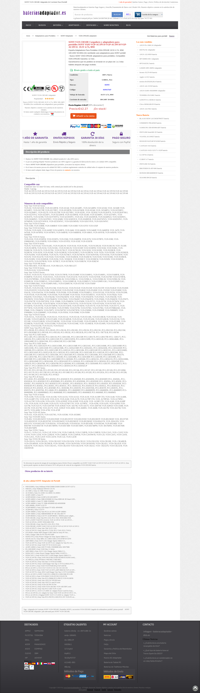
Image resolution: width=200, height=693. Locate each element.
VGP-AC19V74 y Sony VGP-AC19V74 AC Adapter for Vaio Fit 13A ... (49, 543)
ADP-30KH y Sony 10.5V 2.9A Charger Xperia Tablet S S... (45, 541)
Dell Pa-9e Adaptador (147, 50)
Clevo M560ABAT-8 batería (149, 104)
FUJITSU (29, 635)
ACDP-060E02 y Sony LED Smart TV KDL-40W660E (43, 507)
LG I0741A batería (146, 155)
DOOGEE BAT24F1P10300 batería (152, 141)
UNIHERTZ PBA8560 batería (150, 123)
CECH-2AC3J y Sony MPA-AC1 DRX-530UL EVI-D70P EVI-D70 (48, 539)
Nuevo (171, 36)
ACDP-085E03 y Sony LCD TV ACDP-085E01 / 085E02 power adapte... (50, 516)
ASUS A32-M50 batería (148, 54)
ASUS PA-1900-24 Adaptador (150, 45)
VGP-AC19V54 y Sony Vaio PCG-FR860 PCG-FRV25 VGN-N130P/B (49, 578)
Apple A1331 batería (146, 77)
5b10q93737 (70, 657)
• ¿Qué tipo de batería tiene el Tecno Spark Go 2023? (155, 652)
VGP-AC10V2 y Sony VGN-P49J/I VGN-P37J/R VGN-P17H (46, 576)
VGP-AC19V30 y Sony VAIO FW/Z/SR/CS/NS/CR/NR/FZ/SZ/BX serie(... (50, 557)
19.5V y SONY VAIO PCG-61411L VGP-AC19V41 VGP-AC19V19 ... (49, 520)
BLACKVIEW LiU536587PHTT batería (154, 118)
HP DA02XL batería (146, 63)
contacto (68, 170)
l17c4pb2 (68, 648)
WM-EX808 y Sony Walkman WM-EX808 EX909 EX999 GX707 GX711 (50, 487)
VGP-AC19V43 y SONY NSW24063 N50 (39, 522)
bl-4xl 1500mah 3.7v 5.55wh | (118, 18)
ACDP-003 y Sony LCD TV (34, 510)
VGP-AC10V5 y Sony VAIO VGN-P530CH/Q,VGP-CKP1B (45, 566)
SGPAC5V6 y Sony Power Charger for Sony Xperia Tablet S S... (47, 537)
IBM (36, 653)
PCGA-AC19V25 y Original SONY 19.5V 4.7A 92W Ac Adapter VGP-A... (50, 595)
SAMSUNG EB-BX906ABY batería (152, 127)
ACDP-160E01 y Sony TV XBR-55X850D (39, 501)
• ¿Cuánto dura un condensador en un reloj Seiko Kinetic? (157, 659)
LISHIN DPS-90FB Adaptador (150, 68)
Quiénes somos (110, 630)
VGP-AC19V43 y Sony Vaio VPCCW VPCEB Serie (43, 580)
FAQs (106, 644)
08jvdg (67, 666)
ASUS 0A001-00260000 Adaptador (152, 91)
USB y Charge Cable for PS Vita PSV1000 (39, 535)
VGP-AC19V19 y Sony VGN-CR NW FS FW (40, 585)
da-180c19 (69, 639)
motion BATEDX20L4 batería (150, 82)
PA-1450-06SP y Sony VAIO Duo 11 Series (40, 549)
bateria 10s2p (70, 630)
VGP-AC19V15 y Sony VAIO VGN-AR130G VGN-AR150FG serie (48, 587)
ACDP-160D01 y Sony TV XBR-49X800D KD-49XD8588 (45, 503)
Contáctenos (174, 2)
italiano (110, 690)
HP (26, 657)
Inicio (28, 25)
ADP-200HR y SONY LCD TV (36, 505)
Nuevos (42, 25)
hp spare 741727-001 (145, 18)
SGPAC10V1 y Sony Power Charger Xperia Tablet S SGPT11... (46, 553)
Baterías (58, 25)
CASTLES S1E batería (147, 146)
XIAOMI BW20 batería (148, 177)
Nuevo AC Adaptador (113, 657)
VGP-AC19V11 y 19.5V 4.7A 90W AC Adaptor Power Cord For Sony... (49, 591)
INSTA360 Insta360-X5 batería (150, 132)
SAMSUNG (39, 630)
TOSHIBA (38, 635)
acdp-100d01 (70, 635)
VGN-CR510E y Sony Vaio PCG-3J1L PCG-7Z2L (42, 524)
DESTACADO (92, 25)
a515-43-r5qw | (133, 18)
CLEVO (28, 653)
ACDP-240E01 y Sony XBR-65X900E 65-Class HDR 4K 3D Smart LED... (50, 499)
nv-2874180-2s (84, 630)
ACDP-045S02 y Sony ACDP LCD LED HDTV (41, 497)
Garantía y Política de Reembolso (118, 648)
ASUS (27, 648)
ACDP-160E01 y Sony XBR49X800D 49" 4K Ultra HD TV (45, 514)
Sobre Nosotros (111, 25)
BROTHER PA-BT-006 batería (150, 168)
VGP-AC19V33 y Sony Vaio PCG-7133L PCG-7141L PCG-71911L (48, 530)
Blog (128, 25)
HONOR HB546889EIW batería (151, 173)
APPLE (28, 630)
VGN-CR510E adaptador (88, 36)
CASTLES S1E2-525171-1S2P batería (153, 150)
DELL (27, 639)
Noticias (107, 635)
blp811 (67, 653)
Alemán (90, 690)
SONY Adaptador (67, 36)
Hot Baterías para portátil (157, 36)
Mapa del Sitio (110, 653)
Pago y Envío (109, 639)
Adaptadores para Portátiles (45, 36)
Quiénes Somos (137, 2)
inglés (104, 690)
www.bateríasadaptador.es (72, 688)
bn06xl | (96, 18)
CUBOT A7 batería (146, 159)
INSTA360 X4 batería (147, 164)
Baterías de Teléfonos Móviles (116, 666)
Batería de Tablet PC (112, 662)
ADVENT (38, 657)
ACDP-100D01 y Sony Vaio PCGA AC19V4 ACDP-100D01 (45, 512)
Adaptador (74, 25)
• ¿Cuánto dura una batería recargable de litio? (154, 644)
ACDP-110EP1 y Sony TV (34, 495)
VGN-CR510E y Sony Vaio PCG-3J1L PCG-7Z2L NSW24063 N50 (48, 518)
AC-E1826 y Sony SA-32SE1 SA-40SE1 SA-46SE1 (42, 493)
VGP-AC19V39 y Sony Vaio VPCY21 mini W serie (42, 582)
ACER (27, 644)
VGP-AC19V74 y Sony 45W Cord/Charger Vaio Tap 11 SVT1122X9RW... (50, 572)
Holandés (117, 690)
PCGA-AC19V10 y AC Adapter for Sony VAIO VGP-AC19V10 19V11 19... (51, 593)
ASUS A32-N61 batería (148, 109)
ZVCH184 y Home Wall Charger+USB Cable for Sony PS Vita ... (47, 532)
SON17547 (107, 90)
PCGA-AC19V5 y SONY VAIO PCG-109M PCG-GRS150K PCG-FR (48, 574)
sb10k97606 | (103, 18)
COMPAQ (38, 648)
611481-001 (69, 662)
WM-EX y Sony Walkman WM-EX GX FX (40, 489)
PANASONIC (40, 644)
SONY (107, 85)
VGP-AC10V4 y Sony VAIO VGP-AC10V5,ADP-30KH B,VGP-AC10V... (50, 570)
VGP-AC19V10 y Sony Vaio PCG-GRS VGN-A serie (43, 589)
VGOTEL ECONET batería (149, 137)
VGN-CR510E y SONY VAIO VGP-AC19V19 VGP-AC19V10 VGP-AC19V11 (52, 526)
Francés (97, 690)
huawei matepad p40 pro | (85, 18)
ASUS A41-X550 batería (148, 86)
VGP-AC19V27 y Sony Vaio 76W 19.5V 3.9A (41, 528)
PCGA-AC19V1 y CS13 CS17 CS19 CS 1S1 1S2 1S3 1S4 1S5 (46, 568)
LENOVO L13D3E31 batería (150, 100)
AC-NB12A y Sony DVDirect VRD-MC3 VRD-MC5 (43, 560)
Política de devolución (161, 2)
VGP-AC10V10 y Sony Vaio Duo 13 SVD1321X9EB (43, 562)
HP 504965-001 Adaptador (149, 59)
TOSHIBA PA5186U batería (149, 95)
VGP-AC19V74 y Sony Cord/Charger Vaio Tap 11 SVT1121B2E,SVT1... (50, 564)
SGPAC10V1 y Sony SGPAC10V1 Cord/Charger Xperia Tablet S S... (48, 555)
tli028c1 (68, 644)
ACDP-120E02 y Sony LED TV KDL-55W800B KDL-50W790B (47, 547)
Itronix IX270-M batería (148, 72)
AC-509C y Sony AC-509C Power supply (39, 491)
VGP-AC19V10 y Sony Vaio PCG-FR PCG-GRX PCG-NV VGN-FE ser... (50, 597)
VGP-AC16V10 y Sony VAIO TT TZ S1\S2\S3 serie (43, 545)
